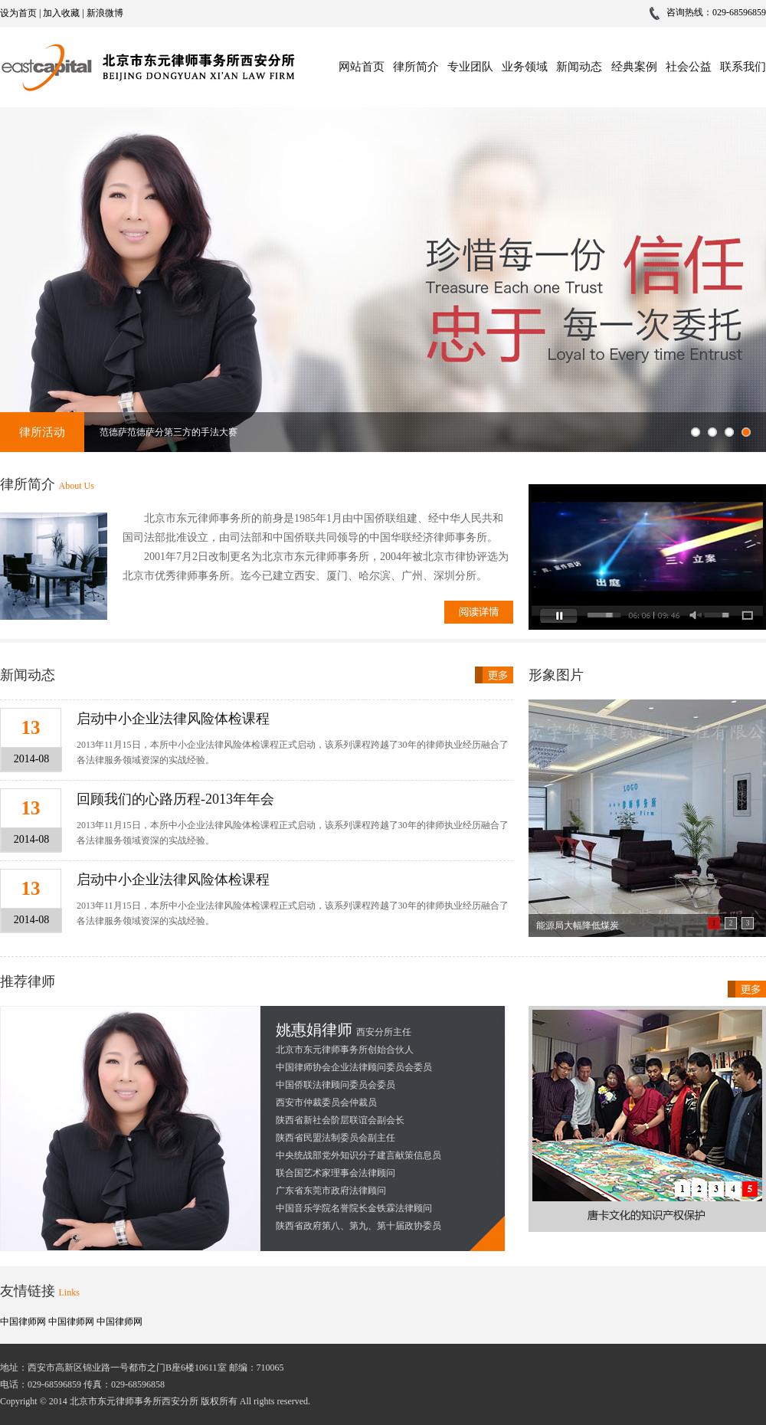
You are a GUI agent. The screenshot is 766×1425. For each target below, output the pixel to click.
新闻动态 (579, 67)
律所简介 (416, 67)
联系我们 (743, 67)
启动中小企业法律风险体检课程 (173, 718)
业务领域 (525, 67)
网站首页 (362, 67)
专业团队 (470, 67)
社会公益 (689, 67)
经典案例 (634, 67)
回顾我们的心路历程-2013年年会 (175, 799)
